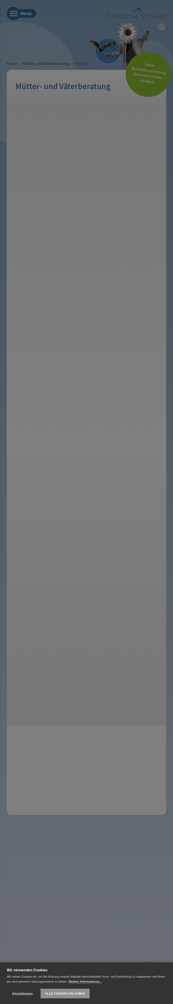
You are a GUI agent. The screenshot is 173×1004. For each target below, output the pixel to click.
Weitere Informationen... (85, 981)
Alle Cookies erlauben (65, 993)
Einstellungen (22, 993)
